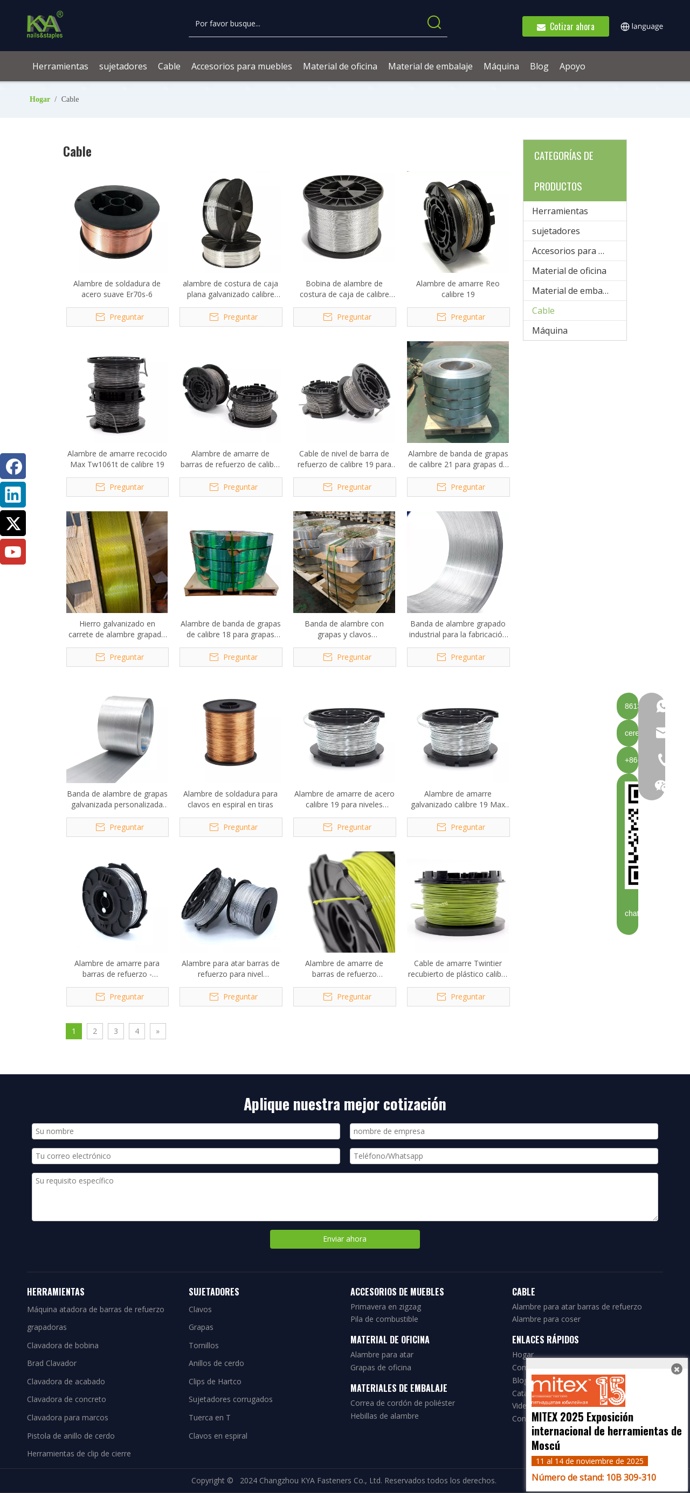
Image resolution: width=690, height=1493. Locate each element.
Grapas (201, 1327)
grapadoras (47, 1327)
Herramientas (560, 211)
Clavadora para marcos (67, 1417)
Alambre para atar (381, 1354)
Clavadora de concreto (66, 1399)
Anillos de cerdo (216, 1363)
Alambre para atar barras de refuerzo (577, 1306)
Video (522, 1405)
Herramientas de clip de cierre (79, 1453)
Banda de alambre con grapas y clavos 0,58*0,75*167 (344, 629)
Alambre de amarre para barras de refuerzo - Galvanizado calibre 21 (117, 969)
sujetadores (556, 231)
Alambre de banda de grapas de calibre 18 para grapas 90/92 (231, 629)
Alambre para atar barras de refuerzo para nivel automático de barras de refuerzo (231, 969)
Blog (520, 1380)
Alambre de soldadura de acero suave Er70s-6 (117, 288)
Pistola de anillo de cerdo (71, 1436)
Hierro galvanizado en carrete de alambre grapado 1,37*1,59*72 (117, 629)
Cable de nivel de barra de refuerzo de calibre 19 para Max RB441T (344, 459)
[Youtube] (13, 552)
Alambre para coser (546, 1319)
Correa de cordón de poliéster (402, 1403)
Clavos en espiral (218, 1436)
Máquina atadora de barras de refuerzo (95, 1309)
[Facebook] (13, 466)
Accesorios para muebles (579, 251)
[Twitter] (13, 523)
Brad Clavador (52, 1363)
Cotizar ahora (566, 26)
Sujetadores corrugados (231, 1399)
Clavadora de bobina (63, 1345)
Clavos (200, 1309)
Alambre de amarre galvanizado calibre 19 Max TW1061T (458, 799)
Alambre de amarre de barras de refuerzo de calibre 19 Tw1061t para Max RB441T (231, 459)
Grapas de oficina (380, 1367)
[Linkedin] (13, 495)
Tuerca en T (210, 1417)
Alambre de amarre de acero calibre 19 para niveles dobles (344, 799)
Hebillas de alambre (384, 1416)
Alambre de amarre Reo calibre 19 (458, 288)
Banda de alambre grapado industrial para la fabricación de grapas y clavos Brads (458, 629)
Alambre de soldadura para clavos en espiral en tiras (230, 798)
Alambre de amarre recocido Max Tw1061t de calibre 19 (117, 458)
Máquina (550, 330)
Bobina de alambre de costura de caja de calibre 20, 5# (344, 289)
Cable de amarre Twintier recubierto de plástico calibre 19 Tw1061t (458, 969)
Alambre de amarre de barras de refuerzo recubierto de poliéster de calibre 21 (344, 969)
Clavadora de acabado (66, 1381)
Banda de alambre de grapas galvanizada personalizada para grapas (117, 799)
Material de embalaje (574, 291)
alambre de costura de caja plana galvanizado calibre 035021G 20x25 (230, 289)
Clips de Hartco (215, 1381)
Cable (543, 310)
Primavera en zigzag (385, 1306)
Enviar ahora (345, 1239)
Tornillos (204, 1345)
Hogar (523, 1354)
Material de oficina (569, 271)
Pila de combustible (384, 1319)
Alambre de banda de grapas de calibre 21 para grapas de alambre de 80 (458, 459)
